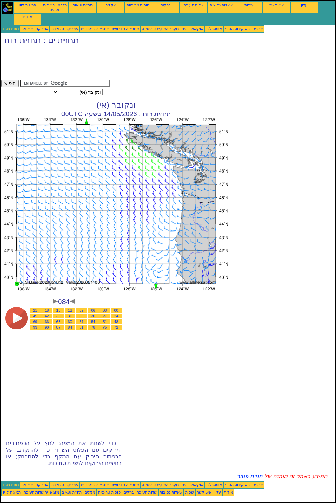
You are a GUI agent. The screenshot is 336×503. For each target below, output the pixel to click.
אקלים (110, 5)
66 (47, 322)
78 (93, 327)
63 (58, 322)
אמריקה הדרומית (125, 29)
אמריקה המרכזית (95, 29)
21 (35, 310)
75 (105, 327)
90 (47, 327)
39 (58, 316)
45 (35, 316)
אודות (27, 17)
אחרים (258, 29)
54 (93, 322)
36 (70, 316)
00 (116, 310)
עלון (304, 5)
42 (47, 316)
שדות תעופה (193, 5)
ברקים (166, 5)
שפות (248, 5)
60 (70, 322)
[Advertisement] (129, 64)
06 (93, 310)
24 (116, 316)
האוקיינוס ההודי (237, 29)
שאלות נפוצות (221, 5)
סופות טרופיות (138, 5)
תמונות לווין (27, 5)
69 (35, 322)
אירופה (27, 29)
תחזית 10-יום (83, 5)
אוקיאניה (196, 29)
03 (105, 310)
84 (70, 327)
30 (93, 316)
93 (35, 327)
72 (116, 327)
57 (82, 322)
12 (70, 310)
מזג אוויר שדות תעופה (55, 7)
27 (105, 316)
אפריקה (41, 29)
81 (82, 327)
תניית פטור (249, 476)
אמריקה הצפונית (64, 29)
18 (47, 310)
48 (116, 322)
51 (105, 322)
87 (58, 327)
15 (58, 310)
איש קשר (276, 5)
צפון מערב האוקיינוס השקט (164, 29)
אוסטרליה (214, 29)
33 (82, 316)
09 (82, 310)
